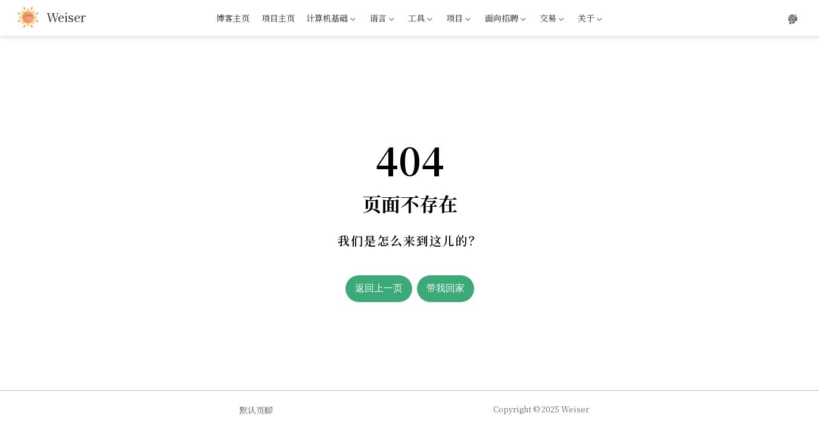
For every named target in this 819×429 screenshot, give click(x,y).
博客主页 (233, 18)
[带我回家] (51, 18)
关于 (589, 19)
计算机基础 (330, 19)
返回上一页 (379, 288)
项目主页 (278, 18)
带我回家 (445, 288)
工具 (419, 19)
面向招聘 (504, 19)
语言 (380, 19)
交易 (550, 19)
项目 (457, 19)
